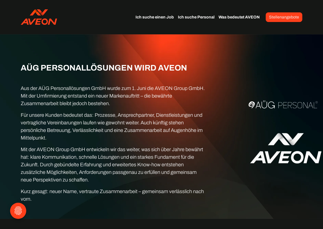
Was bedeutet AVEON (239, 17)
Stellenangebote (284, 17)
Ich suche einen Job (155, 17)
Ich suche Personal (196, 17)
